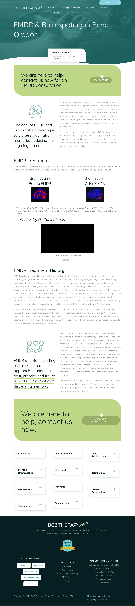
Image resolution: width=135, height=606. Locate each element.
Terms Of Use (69, 597)
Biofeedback (67, 578)
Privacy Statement (53, 597)
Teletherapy (67, 571)
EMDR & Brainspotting (67, 574)
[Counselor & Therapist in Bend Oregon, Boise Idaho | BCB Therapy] (29, 7)
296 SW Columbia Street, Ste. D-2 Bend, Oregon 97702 (104, 567)
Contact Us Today (104, 579)
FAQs (67, 581)
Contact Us (100, 79)
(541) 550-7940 (107, 572)
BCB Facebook (104, 583)
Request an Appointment (101, 419)
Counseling (67, 567)
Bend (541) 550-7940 (110, 3)
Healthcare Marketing (97, 597)
